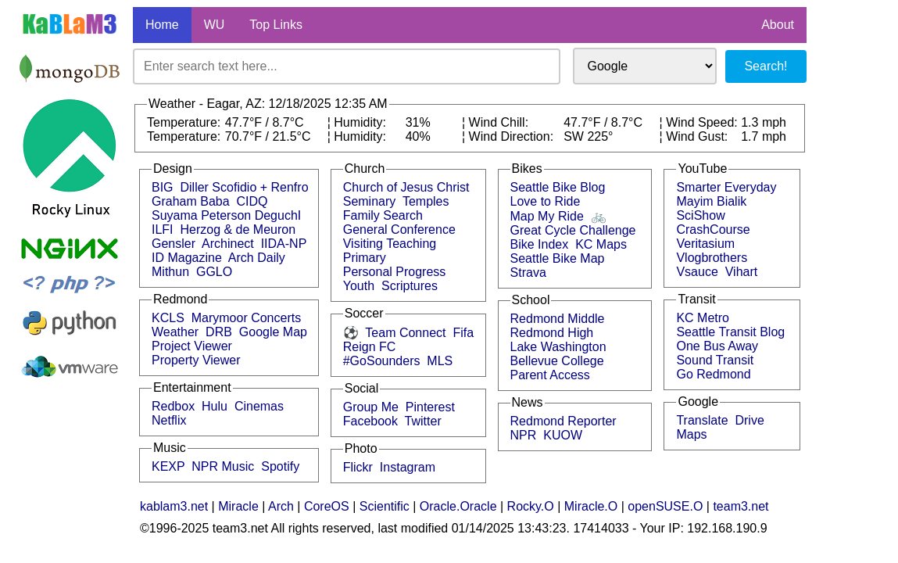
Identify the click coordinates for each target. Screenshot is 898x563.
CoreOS (326, 506)
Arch (281, 506)
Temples (425, 201)
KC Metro (702, 318)
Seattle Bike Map (557, 258)
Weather (175, 332)
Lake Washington (558, 346)
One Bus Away (717, 346)
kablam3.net (174, 506)
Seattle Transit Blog (730, 332)
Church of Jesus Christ (406, 187)
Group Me (371, 407)
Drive (749, 420)
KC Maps (601, 244)
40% (418, 136)
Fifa (463, 332)
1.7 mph (763, 136)
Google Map (273, 332)
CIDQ (252, 201)
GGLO (214, 271)
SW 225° (588, 136)
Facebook (370, 421)
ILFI (163, 229)
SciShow (700, 215)
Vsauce (696, 271)
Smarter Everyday (726, 187)
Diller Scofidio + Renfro (244, 187)
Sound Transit (714, 360)
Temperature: (185, 122)
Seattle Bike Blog (558, 187)
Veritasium (705, 243)
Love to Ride (545, 201)
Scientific (385, 506)
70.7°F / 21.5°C (268, 136)
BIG (163, 187)
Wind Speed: (703, 122)
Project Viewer (192, 346)
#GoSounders (381, 361)
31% (418, 122)
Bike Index (539, 244)
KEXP (168, 466)
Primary (364, 257)
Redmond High (552, 332)
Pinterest (430, 407)
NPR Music (222, 466)
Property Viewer (196, 360)
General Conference (399, 229)
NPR (523, 435)
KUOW (562, 435)
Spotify (280, 466)
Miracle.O (590, 506)
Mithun (170, 271)
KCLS (168, 318)
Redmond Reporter (563, 421)
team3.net (740, 506)
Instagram (407, 467)
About (777, 24)
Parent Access (550, 375)
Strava (528, 272)
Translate (702, 420)
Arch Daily (256, 257)
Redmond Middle (557, 318)
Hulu (214, 406)
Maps (691, 434)
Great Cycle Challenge (573, 230)
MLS (440, 361)
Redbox (173, 406)
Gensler (173, 243)
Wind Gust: (699, 136)
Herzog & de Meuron (237, 229)
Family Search (383, 215)
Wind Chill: (500, 122)
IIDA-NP (283, 243)
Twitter (423, 421)
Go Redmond (713, 374)
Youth (358, 285)
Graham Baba (191, 201)
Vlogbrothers (711, 257)
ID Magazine (187, 257)
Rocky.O (530, 506)
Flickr (358, 467)
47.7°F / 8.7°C (264, 122)
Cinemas (259, 406)
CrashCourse (713, 229)
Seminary (369, 201)
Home (162, 24)
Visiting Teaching (390, 243)
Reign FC (369, 346)
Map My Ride (547, 216)
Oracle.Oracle (458, 506)
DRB (219, 332)
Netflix (169, 420)
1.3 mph (763, 122)
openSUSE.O (665, 506)
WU (214, 24)
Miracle (238, 506)
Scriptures (409, 285)
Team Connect (405, 332)
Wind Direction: (513, 136)
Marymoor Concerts (246, 318)
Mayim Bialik (711, 201)
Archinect (228, 243)
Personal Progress (394, 271)
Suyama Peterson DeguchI (226, 215)
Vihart (741, 271)
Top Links (275, 24)
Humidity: (361, 122)
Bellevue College (557, 361)
